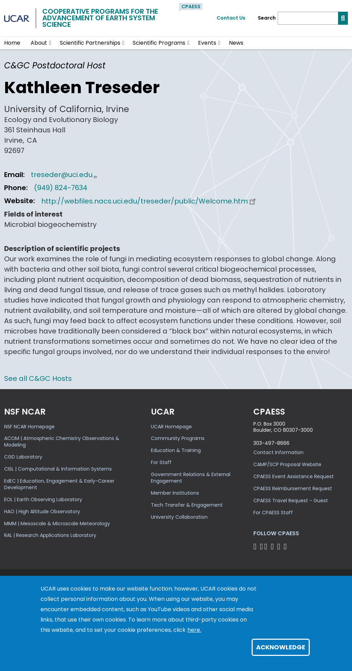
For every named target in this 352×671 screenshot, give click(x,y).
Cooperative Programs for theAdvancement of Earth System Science (100, 18)
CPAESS (191, 6)
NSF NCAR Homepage (29, 426)
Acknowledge (280, 647)
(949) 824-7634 (60, 187)
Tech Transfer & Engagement (187, 505)
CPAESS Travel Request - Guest (290, 500)
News (236, 43)
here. (194, 630)
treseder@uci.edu (64, 174)
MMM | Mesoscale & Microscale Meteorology (57, 523)
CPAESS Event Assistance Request (293, 476)
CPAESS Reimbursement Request (292, 488)
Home (12, 43)
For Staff (161, 462)
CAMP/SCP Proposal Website (287, 464)
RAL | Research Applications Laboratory (50, 535)
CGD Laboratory (23, 456)
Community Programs (178, 438)
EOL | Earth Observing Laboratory (43, 499)
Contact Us (231, 17)
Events (207, 43)
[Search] (308, 18)
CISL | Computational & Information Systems (58, 468)
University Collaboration (179, 517)
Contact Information (278, 452)
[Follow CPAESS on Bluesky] (261, 546)
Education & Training (176, 450)
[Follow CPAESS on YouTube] (286, 546)
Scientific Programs (159, 43)
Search (267, 18)
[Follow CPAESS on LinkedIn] (273, 546)
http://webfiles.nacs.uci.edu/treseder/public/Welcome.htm (149, 201)
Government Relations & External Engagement (190, 477)
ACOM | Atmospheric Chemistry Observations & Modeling (61, 441)
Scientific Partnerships (90, 43)
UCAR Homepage (171, 426)
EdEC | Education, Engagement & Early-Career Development (59, 484)
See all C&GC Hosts (38, 378)
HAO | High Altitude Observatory (42, 511)
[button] (50, 43)
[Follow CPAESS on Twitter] (267, 546)
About (39, 43)
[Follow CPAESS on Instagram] (279, 546)
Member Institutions (175, 493)
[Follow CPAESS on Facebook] (255, 546)
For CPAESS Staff (273, 512)
